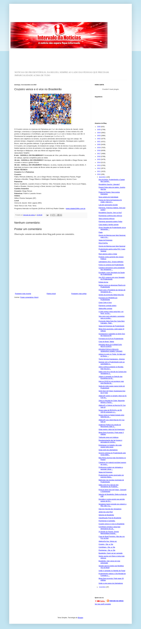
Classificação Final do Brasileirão (110, 518)
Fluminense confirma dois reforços (110, 216)
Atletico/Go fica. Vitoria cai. (108, 541)
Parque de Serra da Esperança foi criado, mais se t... (110, 201)
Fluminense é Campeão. (107, 521)
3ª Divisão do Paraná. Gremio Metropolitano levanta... (109, 532)
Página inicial (51, 294)
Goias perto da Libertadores (108, 450)
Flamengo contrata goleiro (107, 306)
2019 (99, 147)
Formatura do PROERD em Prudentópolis (108, 299)
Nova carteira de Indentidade (108, 197)
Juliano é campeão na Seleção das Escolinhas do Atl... (110, 377)
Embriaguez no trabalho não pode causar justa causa (110, 446)
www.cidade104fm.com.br (75, 208)
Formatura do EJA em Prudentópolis (111, 339)
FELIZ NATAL (103, 243)
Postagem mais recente (23, 294)
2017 (99, 153)
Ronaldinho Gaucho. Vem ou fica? (110, 213)
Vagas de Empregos (105, 240)
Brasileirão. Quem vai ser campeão (110, 553)
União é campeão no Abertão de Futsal (112, 571)
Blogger (80, 618)
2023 (99, 135)
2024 (99, 133)
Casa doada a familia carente (109, 225)
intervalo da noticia (29, 215)
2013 (99, 165)
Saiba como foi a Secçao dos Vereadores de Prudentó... (108, 486)
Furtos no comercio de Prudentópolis (111, 265)
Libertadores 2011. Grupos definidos (111, 262)
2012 (99, 168)
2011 (99, 171)
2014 (99, 162)
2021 (99, 141)
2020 (99, 144)
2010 (99, 174)
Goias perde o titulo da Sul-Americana (112, 429)
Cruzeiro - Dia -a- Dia (106, 544)
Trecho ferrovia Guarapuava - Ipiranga (112, 359)
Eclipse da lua (103, 282)
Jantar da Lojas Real (106, 512)
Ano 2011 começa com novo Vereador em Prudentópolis (112, 278)
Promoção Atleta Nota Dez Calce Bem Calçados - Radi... (112, 322)
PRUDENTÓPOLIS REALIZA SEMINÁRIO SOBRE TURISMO (110, 350)
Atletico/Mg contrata (105, 308)
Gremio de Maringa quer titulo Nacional (112, 246)
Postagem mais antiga (78, 294)
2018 (99, 150)
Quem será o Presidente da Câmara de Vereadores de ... (112, 291)
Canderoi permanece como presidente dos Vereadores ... (112, 268)
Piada (101, 232)
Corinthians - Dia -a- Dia (107, 547)
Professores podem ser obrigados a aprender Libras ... (111, 468)
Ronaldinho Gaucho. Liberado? (109, 184)
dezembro (102, 177)
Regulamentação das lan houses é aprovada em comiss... (110, 441)
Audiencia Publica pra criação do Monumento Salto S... (110, 425)
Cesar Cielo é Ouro (105, 302)
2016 (99, 156)
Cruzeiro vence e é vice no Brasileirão (111, 524)
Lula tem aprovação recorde (108, 205)
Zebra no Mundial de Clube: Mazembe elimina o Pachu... (112, 401)
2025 (99, 129)
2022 (99, 139)
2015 (99, 159)
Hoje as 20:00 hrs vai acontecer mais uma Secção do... (111, 382)
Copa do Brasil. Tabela (106, 341)
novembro (102, 587)
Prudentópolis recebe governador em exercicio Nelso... (111, 476)
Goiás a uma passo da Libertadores (111, 583)
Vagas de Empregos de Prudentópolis (111, 326)
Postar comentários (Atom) (29, 297)
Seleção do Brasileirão (106, 515)
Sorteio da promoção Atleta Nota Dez (111, 295)
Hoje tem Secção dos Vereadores (110, 509)
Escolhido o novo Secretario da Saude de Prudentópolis (112, 273)
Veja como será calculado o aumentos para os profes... (112, 317)
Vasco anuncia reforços (107, 219)
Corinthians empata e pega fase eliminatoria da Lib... (109, 528)
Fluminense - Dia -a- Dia (107, 550)
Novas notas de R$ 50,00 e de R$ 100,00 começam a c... (110, 411)
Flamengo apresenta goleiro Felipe (110, 221)
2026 (99, 127)
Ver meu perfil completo (103, 604)
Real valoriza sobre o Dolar (108, 254)
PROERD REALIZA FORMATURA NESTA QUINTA (110, 345)
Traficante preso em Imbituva (108, 437)
